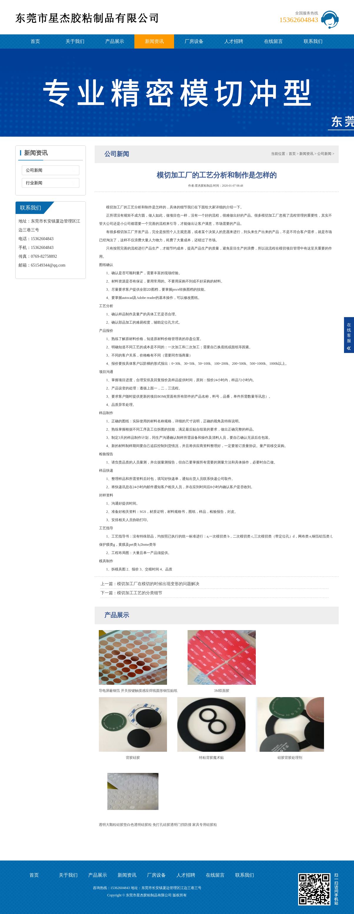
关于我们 (75, 41)
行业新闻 (34, 183)
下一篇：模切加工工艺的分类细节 (131, 593)
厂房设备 (194, 41)
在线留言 (273, 41)
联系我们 (313, 41)
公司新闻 (34, 170)
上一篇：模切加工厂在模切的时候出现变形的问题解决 (150, 584)
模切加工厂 (125, 232)
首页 (35, 41)
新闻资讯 (154, 41)
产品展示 (114, 41)
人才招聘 (233, 41)
